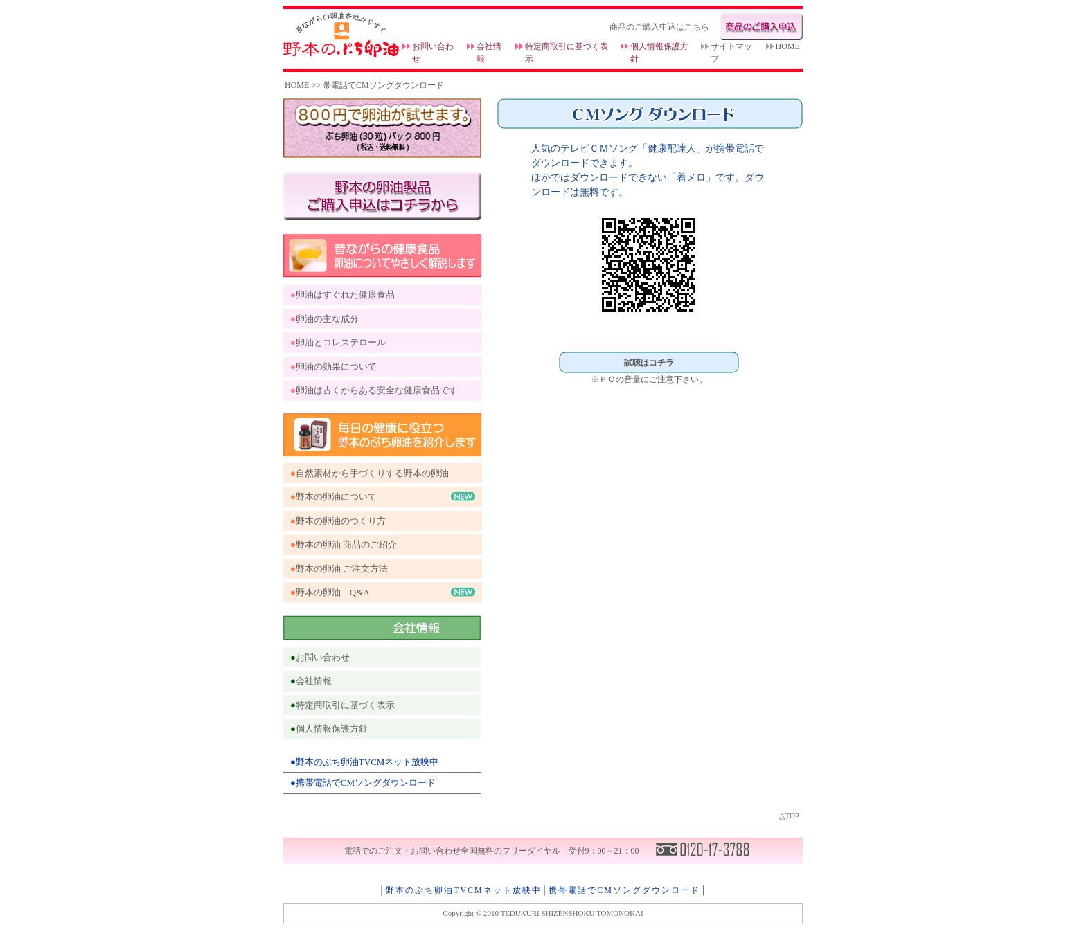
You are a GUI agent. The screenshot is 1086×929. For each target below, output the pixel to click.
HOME (788, 46)
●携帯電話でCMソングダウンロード (363, 782)
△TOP (789, 815)
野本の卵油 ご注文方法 (342, 568)
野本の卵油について (336, 496)
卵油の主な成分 (327, 319)
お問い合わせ (323, 657)
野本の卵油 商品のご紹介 (346, 544)
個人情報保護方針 (332, 728)
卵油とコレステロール (341, 342)
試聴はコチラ (649, 363)
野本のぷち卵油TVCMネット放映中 (464, 890)
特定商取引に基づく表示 (345, 705)
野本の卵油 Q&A (333, 592)
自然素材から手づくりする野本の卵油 (372, 473)
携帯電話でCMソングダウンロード (624, 890)
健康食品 (377, 294)
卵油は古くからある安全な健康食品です (377, 390)
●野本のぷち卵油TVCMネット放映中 (364, 762)
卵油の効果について (336, 366)
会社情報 (314, 681)
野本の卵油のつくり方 (341, 521)
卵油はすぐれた (327, 294)
